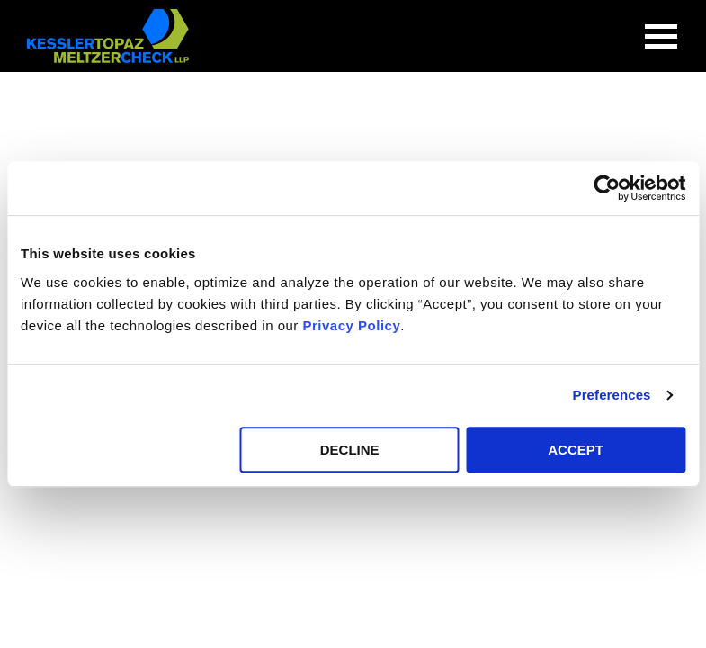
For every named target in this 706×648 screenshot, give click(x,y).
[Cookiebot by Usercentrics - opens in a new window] (606, 188)
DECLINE (350, 449)
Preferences (612, 394)
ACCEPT (575, 449)
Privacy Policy (352, 325)
